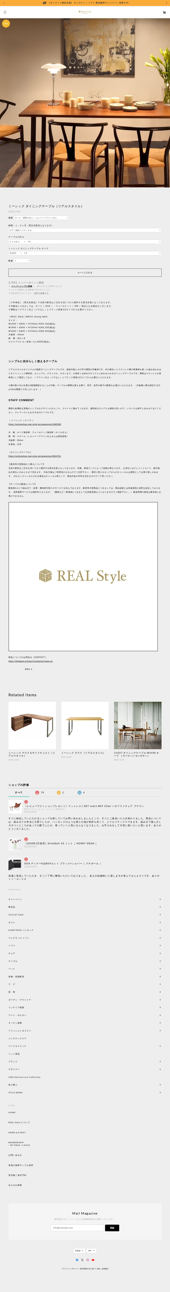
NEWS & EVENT (17, 1132)
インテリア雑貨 (24, 1007)
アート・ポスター (25, 1015)
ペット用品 (14, 1054)
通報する (29, 669)
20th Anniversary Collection (24, 1077)
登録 (112, 1228)
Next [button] (166, 102)
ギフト (11, 922)
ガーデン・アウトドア (19, 1000)
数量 (10, 261)
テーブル (12, 961)
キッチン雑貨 (24, 1023)
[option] (85, 102)
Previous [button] (3, 102)
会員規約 (105, 1269)
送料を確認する (41, 293)
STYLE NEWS (15, 1092)
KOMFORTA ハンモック (21, 930)
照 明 (11, 992)
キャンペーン (15, 899)
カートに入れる (85, 272)
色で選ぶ (12, 1084)
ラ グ (11, 984)
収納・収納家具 (25, 976)
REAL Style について (19, 1122)
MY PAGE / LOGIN (20, 1145)
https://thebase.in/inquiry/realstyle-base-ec (30, 661)
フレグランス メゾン (18, 938)
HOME (12, 1112)
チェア (12, 953)
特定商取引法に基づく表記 (90, 1269)
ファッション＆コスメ (19, 1030)
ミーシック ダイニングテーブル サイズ (28, 248)
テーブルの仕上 (16, 237)
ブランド (12, 1061)
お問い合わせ (15, 1155)
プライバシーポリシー (70, 1269)
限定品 (11, 907)
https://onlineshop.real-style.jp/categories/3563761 (34, 456)
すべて (19, 792)
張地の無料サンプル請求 (20, 1165)
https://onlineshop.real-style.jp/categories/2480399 (34, 424)
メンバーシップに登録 (21, 286)
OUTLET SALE (16, 914)
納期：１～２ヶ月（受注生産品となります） (31, 225)
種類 (10, 218)
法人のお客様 (15, 1185)
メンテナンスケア (17, 1038)
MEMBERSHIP (16, 1142)
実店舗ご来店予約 (17, 1175)
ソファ (17, 945)
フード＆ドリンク (17, 1046)
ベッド (11, 969)
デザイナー (14, 1069)
